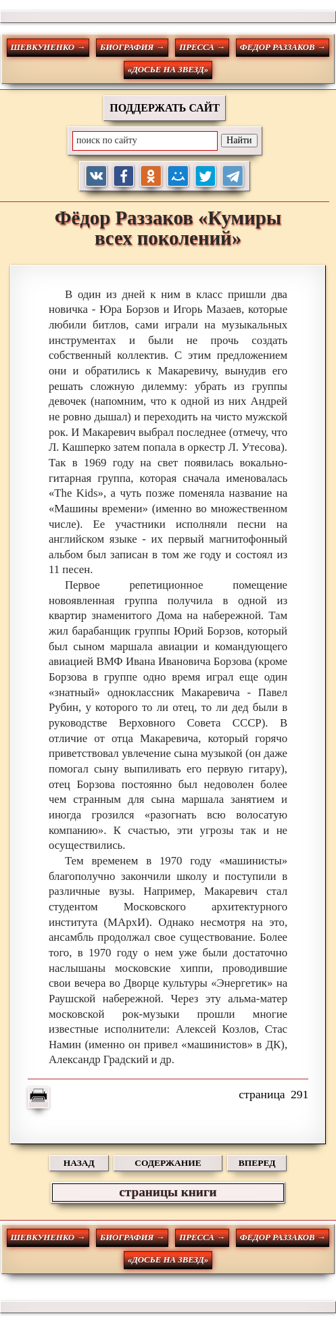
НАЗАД (79, 1163)
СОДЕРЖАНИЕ (168, 1163)
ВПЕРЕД (257, 1163)
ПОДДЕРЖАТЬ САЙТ (165, 108)
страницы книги (167, 1192)
